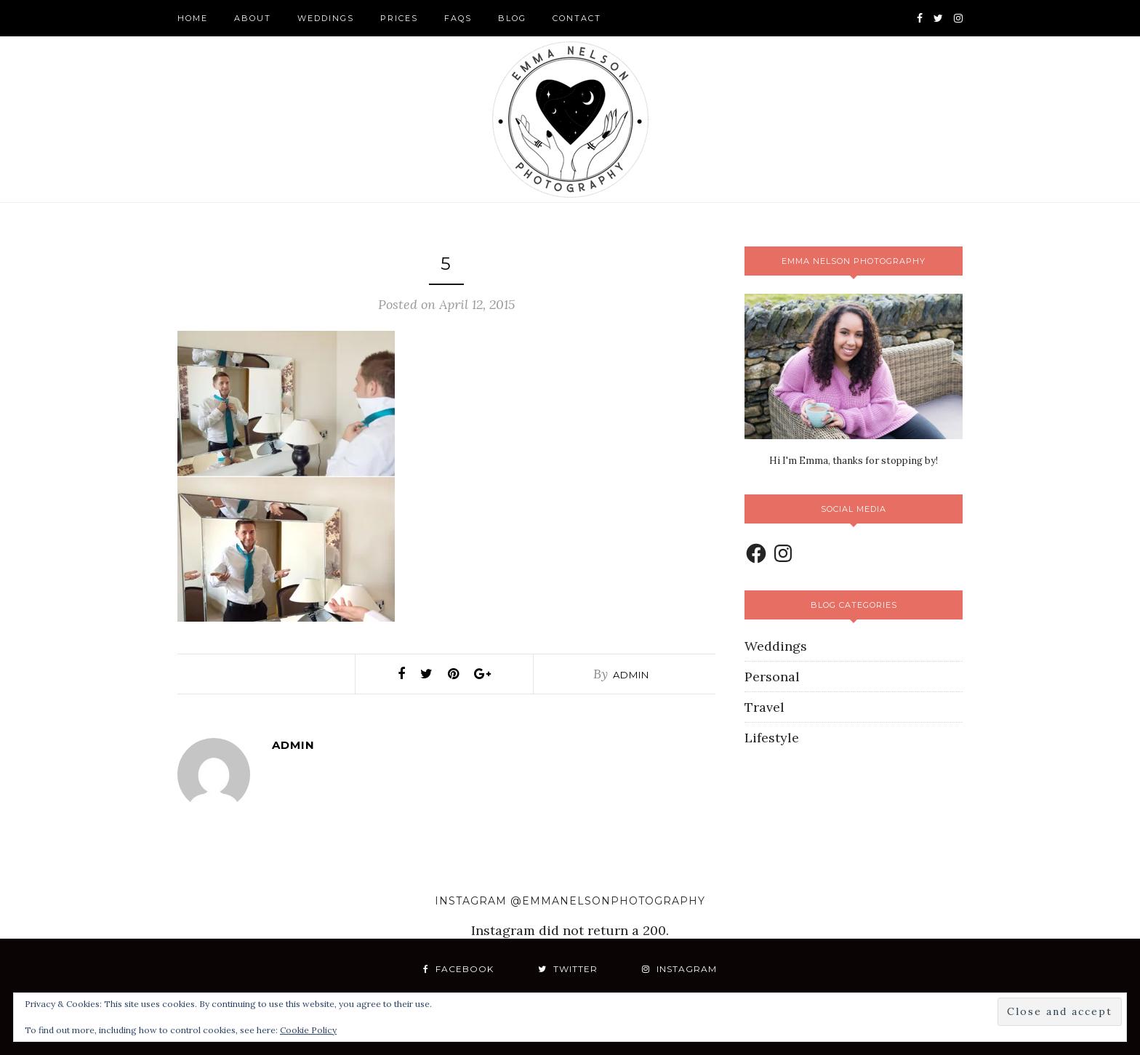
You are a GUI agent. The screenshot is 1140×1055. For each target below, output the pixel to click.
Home (192, 18)
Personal (772, 676)
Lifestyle (771, 737)
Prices (399, 18)
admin (631, 675)
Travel (764, 707)
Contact (577, 18)
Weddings (325, 18)
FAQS (458, 18)
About (252, 18)
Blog (512, 18)
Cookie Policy (308, 1029)
